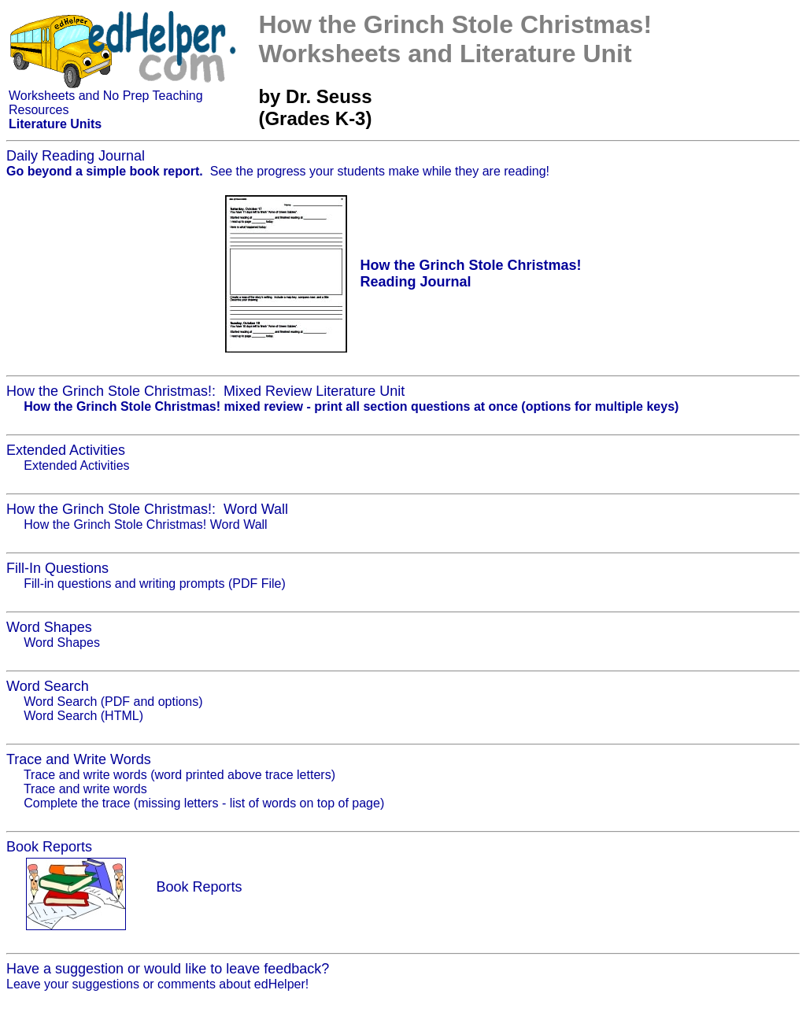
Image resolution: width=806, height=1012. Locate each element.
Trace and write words (85, 789)
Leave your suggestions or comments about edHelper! (157, 984)
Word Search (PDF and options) (113, 701)
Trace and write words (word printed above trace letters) (179, 774)
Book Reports (199, 887)
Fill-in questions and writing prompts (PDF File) (155, 583)
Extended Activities (76, 465)
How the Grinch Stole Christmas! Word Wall (145, 524)
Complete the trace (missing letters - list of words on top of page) (204, 803)
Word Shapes (62, 642)
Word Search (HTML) (83, 715)
